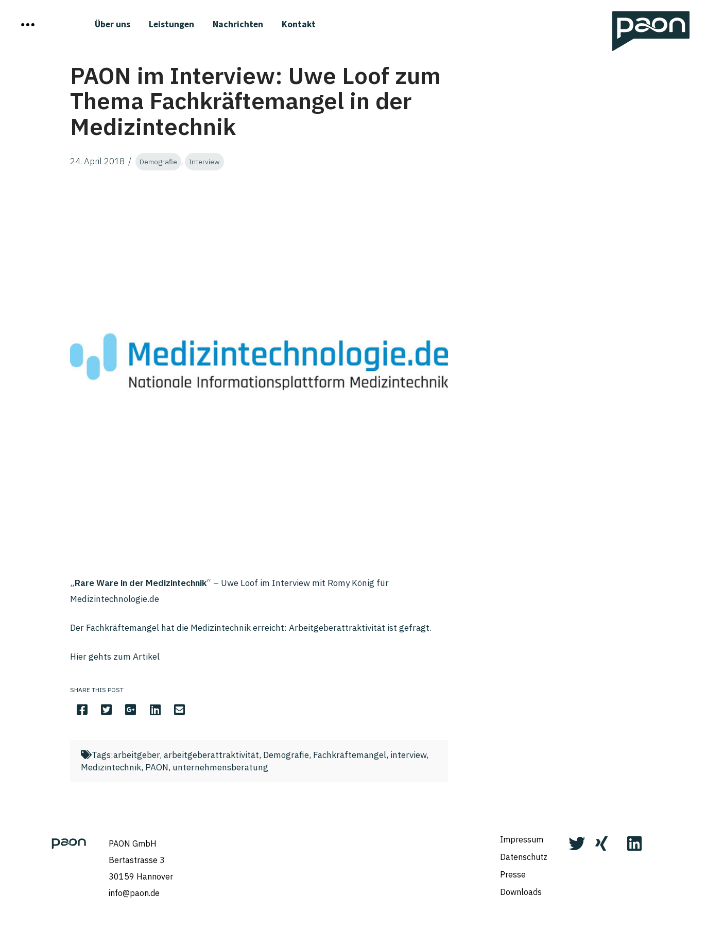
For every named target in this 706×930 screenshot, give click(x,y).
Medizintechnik (111, 767)
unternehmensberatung (220, 767)
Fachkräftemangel (349, 755)
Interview (204, 161)
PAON (156, 767)
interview (408, 755)
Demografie (158, 161)
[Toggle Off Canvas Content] (27, 24)
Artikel (146, 656)
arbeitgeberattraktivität (211, 755)
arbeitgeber (136, 755)
